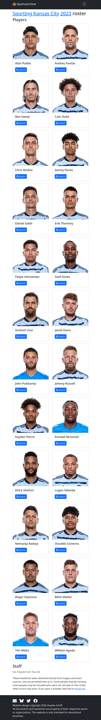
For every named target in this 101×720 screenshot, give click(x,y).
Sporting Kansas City (36, 13)
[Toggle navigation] (84, 4)
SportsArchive (24, 4)
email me (80, 688)
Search (21, 69)
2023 (65, 13)
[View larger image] (31, 41)
